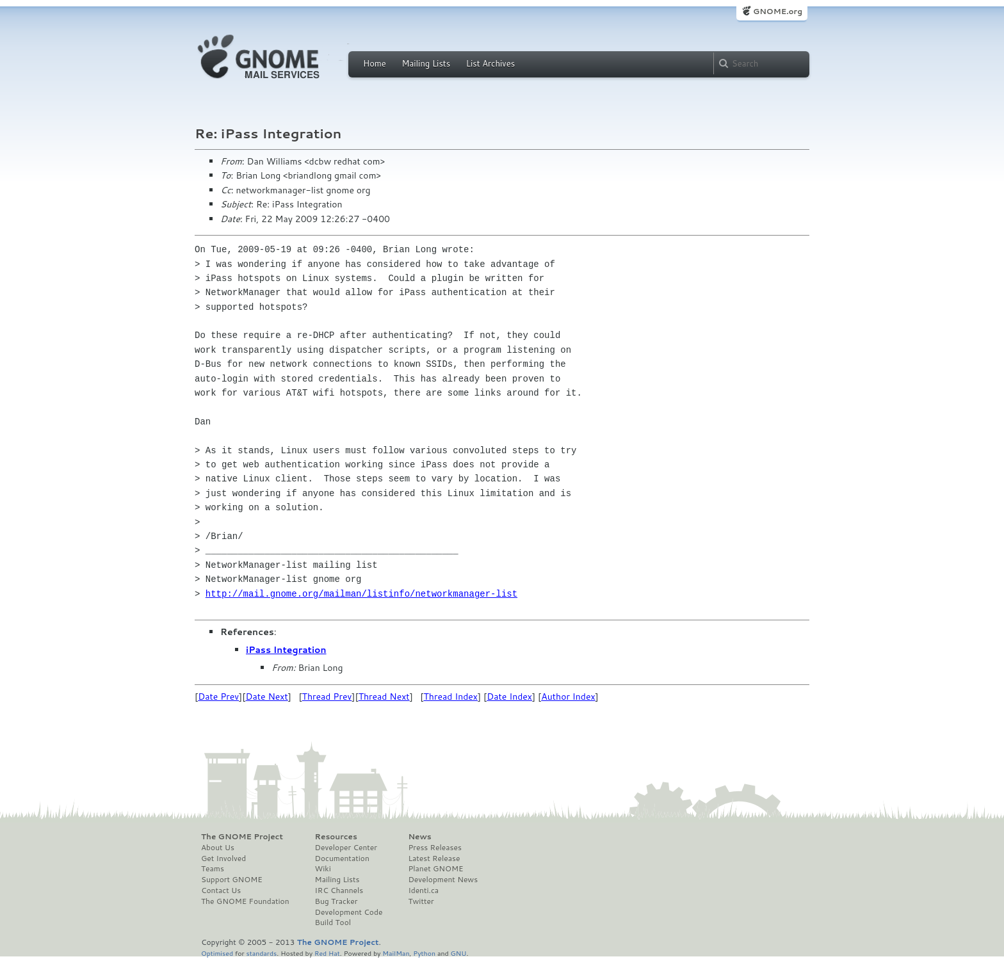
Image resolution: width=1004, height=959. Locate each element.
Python (424, 953)
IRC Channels (339, 890)
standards (261, 953)
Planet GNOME (435, 869)
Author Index (568, 696)
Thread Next (384, 696)
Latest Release (434, 858)
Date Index (509, 696)
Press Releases (434, 847)
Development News (443, 879)
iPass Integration (286, 649)
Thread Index (451, 696)
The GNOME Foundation (245, 901)
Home (374, 63)
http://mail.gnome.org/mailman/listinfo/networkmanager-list (361, 594)
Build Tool (333, 922)
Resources (336, 837)
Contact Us (221, 890)
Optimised (217, 953)
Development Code (349, 912)
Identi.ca (423, 890)
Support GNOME (232, 879)
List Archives (490, 63)
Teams (212, 869)
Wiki (323, 869)
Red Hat (327, 953)
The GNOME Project (242, 837)
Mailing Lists (425, 63)
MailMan (395, 953)
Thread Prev (327, 696)
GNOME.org (777, 11)
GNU (459, 953)
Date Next (266, 696)
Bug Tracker (336, 901)
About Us (217, 847)
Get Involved (223, 858)
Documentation (342, 858)
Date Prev (218, 696)
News (419, 837)
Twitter (420, 901)
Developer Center (346, 847)
